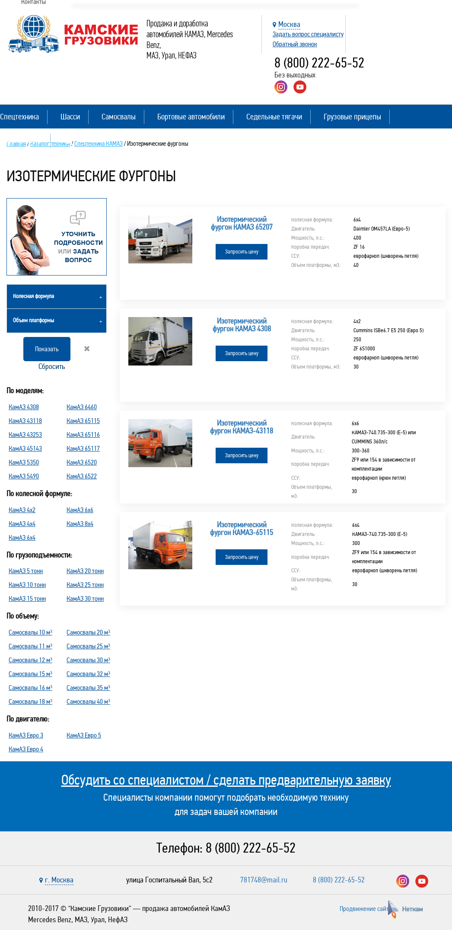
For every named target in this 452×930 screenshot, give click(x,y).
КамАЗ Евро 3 (26, 735)
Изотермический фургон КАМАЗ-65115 (241, 508)
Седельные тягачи (274, 117)
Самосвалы (119, 117)
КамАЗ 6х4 (22, 537)
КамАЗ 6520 (82, 462)
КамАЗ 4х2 (22, 510)
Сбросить (63, 358)
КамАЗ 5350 (24, 462)
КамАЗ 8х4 (80, 524)
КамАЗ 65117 (83, 448)
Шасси (70, 117)
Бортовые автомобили (191, 117)
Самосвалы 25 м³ (88, 646)
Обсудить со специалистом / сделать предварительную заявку (226, 780)
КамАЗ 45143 (25, 448)
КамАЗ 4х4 (22, 524)
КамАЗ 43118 (25, 421)
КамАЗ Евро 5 (84, 735)
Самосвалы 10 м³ (30, 632)
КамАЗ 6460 (82, 407)
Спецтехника (19, 117)
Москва (289, 24)
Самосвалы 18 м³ (30, 701)
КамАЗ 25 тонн (85, 584)
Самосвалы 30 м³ (88, 660)
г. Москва (59, 880)
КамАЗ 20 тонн (85, 571)
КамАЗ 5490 (24, 476)
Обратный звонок (295, 44)
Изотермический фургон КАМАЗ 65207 (242, 223)
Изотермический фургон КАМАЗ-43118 (241, 413)
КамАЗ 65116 (83, 434)
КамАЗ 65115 (83, 421)
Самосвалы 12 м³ (30, 660)
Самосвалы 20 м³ (88, 632)
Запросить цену (241, 251)
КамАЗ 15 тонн (27, 598)
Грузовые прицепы (352, 117)
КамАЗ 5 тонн (26, 571)
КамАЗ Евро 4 (26, 749)
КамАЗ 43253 (25, 434)
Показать (47, 349)
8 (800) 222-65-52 (319, 63)
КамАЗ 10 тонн (27, 584)
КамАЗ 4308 (24, 407)
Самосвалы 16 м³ (30, 687)
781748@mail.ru (263, 880)
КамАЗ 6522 (82, 476)
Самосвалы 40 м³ (88, 701)
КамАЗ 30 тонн (85, 598)
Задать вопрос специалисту (308, 34)
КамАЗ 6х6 (80, 510)
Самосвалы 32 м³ (88, 674)
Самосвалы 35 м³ (88, 687)
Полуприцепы (21, 140)
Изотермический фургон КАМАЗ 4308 (242, 318)
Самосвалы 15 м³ (30, 674)
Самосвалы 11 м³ (30, 646)
